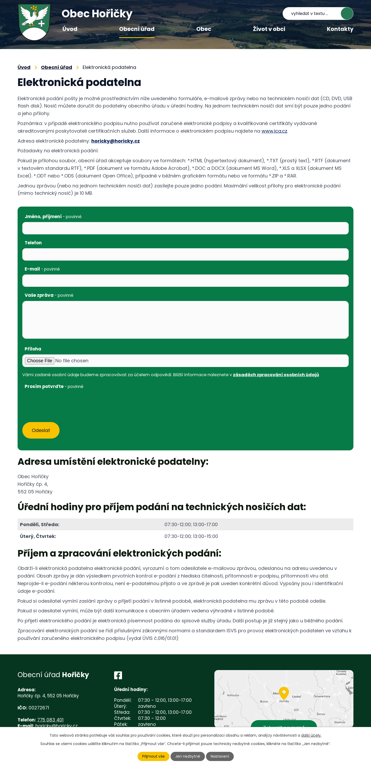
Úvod (69, 29)
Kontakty (340, 29)
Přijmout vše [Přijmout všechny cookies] (153, 756)
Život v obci (269, 29)
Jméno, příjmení (53, 216)
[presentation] (62, 402)
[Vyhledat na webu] (318, 13)
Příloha (33, 349)
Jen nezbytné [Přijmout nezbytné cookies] (187, 756)
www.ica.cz (274, 131)
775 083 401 (50, 720)
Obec (203, 29)
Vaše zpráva (49, 295)
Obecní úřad (137, 29)
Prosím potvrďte (54, 386)
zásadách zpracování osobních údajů (276, 375)
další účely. (311, 735)
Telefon (33, 243)
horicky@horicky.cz (115, 141)
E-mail (42, 269)
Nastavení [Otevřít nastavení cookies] (220, 756)
